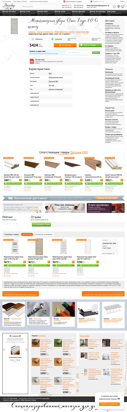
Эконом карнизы (38, 319)
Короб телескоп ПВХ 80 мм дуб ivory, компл (113, 176)
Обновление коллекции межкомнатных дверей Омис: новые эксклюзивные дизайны (115, 358)
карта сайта (45, 398)
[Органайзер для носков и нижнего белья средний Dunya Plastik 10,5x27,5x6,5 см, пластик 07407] (113, 310)
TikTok (22, 400)
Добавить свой (41, 224)
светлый (51, 85)
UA (121, 1)
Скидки (97, 1)
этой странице (33, 210)
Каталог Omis (50, 61)
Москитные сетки (59, 14)
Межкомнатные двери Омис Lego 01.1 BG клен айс (20, 295)
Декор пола (42, 11)
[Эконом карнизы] (38, 310)
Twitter (11, 400)
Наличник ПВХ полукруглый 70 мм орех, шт (33, 177)
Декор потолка (9, 11)
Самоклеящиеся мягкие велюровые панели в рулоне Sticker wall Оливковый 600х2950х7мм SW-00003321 (69, 345)
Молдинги (22, 13)
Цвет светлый (27, 234)
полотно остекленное (56, 89)
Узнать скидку (88, 45)
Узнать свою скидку (14, 183)
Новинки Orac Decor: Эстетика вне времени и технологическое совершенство (95, 343)
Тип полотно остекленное (44, 234)
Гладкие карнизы (6, 13)
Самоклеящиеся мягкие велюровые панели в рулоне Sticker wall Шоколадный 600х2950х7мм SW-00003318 (46, 345)
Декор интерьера (97, 11)
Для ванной (116, 13)
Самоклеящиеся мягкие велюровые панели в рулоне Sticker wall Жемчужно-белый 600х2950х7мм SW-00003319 (46, 383)
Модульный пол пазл (42, 14)
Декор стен (25, 11)
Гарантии (109, 107)
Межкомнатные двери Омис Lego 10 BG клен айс (62, 258)
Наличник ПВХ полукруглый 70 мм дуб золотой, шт (52, 177)
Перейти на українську (109, 404)
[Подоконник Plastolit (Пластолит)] (13, 310)
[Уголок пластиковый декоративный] (63, 310)
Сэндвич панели (27, 14)
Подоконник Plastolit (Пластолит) (12, 319)
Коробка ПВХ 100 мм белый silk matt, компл (12, 176)
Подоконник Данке (15, 351)
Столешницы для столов (96, 14)
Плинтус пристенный (46, 13)
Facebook (6, 400)
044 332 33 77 (66, 5)
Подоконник (68, 13)
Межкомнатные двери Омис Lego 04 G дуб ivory (86, 258)
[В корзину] (20, 180)
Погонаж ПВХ (79, 152)
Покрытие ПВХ (53, 81)
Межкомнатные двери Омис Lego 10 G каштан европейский (103, 295)
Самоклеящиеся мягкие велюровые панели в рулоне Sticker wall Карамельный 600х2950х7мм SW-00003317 (69, 364)
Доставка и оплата (20, 1)
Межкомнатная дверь (56, 77)
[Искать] (57, 6)
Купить (96, 52)
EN (122, 1)
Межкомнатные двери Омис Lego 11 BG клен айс (13, 258)
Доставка (109, 20)
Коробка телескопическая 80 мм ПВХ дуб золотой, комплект (93, 178)
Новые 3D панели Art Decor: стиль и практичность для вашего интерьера (94, 355)
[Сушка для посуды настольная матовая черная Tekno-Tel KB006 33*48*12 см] (88, 310)
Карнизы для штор (59, 13)
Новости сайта (84, 336)
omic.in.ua (94, 40)
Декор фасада (78, 11)
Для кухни (109, 13)
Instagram (17, 400)
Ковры (38, 13)
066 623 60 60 (78, 7)
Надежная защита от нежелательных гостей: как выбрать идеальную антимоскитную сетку (117, 343)
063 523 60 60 (66, 7)
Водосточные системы (77, 14)
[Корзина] (123, 6)
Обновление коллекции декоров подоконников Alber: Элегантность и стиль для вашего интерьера (95, 373)
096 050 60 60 (78, 5)
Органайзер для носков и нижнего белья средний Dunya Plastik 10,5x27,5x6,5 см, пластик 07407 (113, 320)
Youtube (33, 400)
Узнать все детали (106, 198)
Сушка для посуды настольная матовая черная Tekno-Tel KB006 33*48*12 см (87, 320)
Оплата (109, 69)
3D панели (28, 13)
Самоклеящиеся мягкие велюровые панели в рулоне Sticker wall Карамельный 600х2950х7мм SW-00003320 (46, 364)
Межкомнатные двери (95, 13)
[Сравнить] (118, 6)
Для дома (111, 11)
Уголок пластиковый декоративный (62, 319)
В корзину (65, 45)
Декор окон (60, 11)
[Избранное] (114, 6)
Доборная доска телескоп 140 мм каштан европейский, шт (73, 177)
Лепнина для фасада (77, 13)
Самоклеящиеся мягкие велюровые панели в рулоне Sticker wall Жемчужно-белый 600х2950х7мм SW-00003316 (69, 383)
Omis (69, 40)
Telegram (28, 400)
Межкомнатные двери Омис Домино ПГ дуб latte (38, 258)
